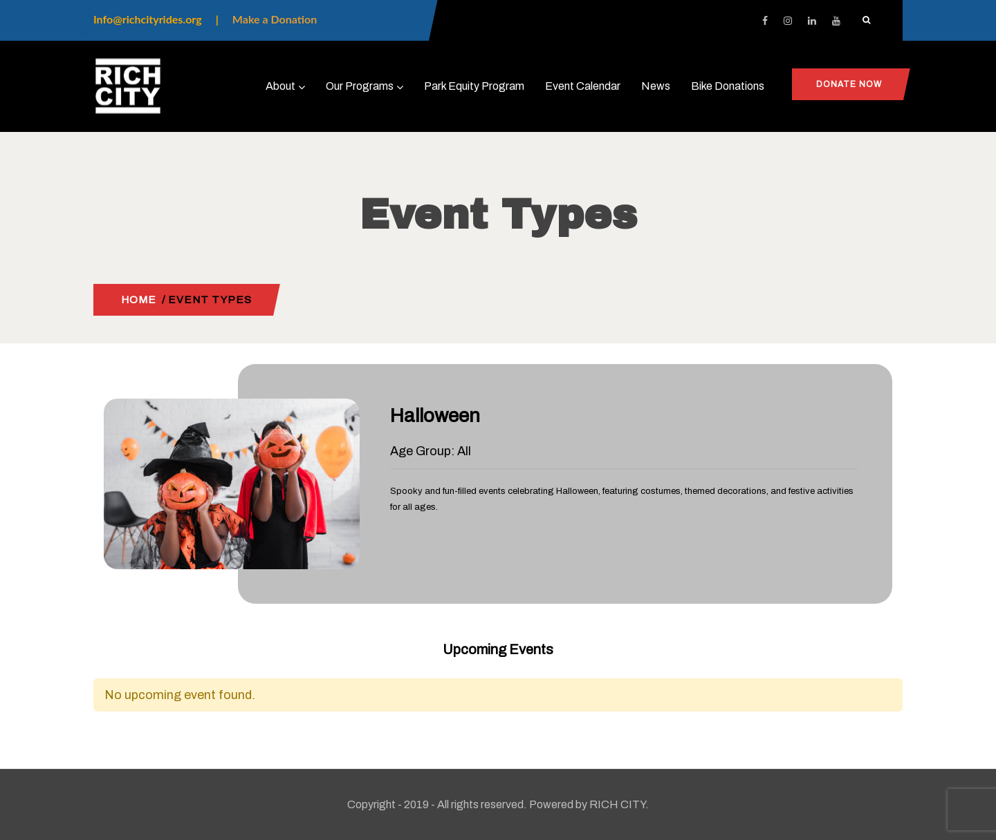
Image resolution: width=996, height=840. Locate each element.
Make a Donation (274, 19)
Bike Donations (727, 86)
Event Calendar (582, 86)
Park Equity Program (474, 86)
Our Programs (364, 86)
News (655, 86)
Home (138, 299)
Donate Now (849, 84)
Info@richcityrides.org (147, 19)
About (285, 86)
